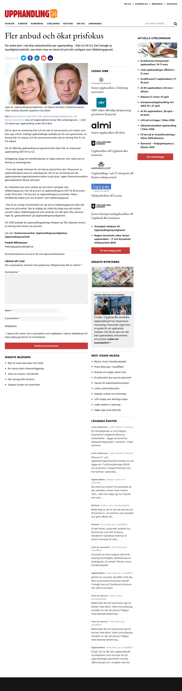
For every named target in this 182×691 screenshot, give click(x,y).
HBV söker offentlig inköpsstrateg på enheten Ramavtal (111, 112)
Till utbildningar (155, 157)
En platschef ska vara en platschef (112, 378)
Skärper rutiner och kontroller (24, 385)
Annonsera (172, 4)
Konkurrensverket (25, 233)
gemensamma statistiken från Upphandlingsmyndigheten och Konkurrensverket (41, 118)
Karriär (22, 24)
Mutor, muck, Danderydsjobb (110, 362)
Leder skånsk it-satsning (107, 405)
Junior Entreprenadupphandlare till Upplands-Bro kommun (112, 216)
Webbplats (11, 326)
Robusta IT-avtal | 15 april (154, 97)
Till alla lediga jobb (110, 251)
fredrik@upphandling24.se (19, 247)
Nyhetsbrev (157, 4)
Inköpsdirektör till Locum (106, 195)
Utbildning (53, 24)
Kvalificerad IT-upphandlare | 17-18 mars (158, 81)
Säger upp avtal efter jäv (107, 410)
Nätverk (68, 24)
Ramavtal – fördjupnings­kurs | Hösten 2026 (157, 145)
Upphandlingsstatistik (17, 237)
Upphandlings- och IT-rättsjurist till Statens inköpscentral (112, 175)
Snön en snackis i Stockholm (23, 374)
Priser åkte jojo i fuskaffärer (109, 367)
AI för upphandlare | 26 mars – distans (157, 90)
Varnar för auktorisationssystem (111, 383)
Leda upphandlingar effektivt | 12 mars (157, 72)
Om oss (127, 4)
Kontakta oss (141, 4)
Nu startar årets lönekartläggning (26, 369)
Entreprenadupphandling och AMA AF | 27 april (157, 104)
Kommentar (12, 272)
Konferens (37, 24)
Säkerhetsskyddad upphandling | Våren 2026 (158, 127)
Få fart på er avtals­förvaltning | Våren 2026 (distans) (157, 136)
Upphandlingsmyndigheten (51, 233)
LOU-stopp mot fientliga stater (111, 399)
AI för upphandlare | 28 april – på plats (157, 113)
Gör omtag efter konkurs (21, 379)
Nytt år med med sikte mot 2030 (25, 363)
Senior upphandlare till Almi (108, 132)
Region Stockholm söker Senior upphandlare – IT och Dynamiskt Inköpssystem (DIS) (112, 239)
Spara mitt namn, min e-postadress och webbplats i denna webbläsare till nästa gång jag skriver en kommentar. (46, 335)
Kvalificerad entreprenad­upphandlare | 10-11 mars (154, 63)
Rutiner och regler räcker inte (110, 372)
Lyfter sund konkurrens (106, 389)
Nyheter (9, 24)
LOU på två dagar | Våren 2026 (157, 120)
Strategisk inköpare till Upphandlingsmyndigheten (109, 228)
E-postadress (13, 318)
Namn (9, 311)
